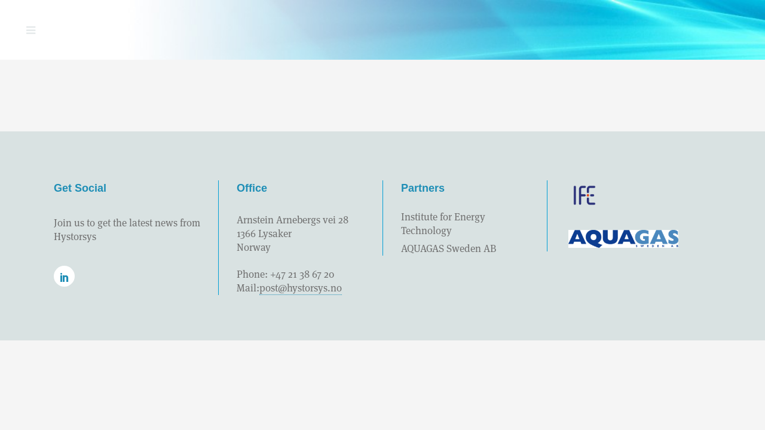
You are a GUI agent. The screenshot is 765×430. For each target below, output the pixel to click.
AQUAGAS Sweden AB (448, 248)
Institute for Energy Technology (443, 223)
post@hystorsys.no (300, 287)
